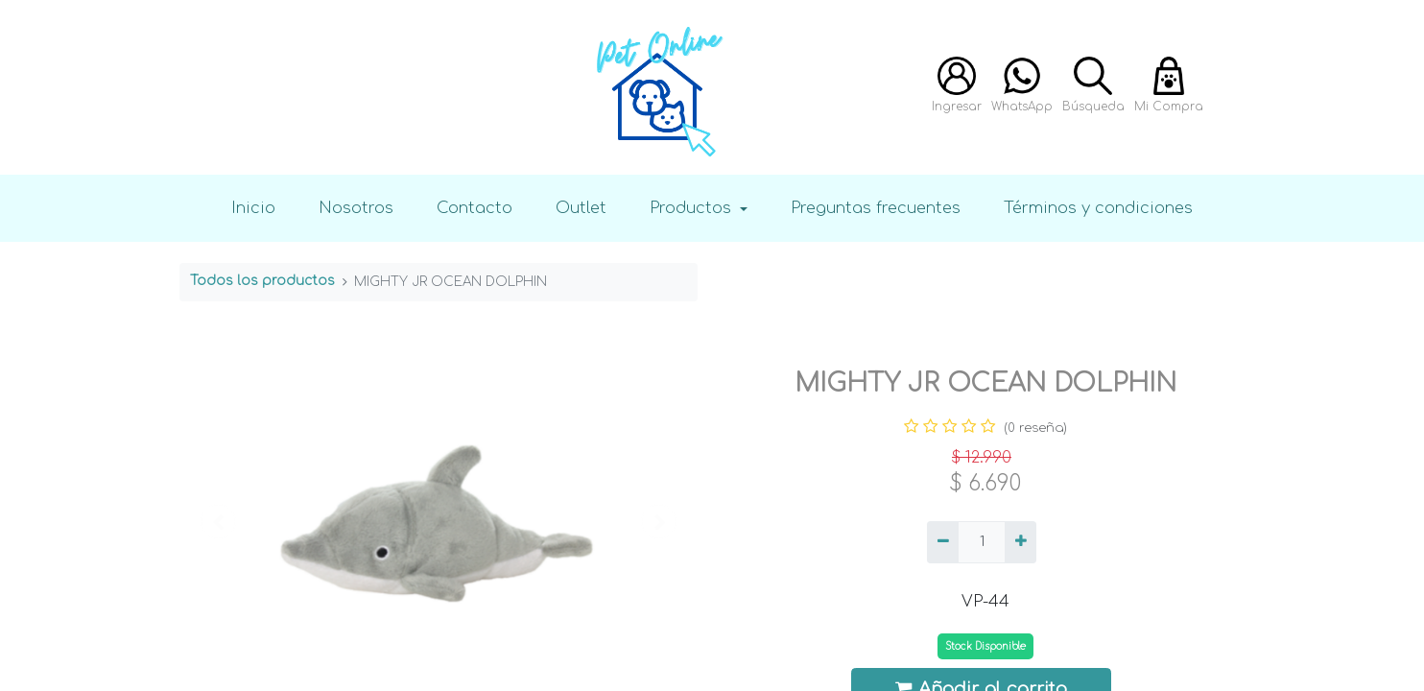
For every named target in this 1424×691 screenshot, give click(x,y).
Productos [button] (693, 208)
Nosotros (356, 208)
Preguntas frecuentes (876, 208)
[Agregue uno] (1020, 542)
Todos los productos (262, 281)
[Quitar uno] (943, 542)
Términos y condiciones (1098, 208)
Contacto (474, 208)
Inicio (253, 208)
